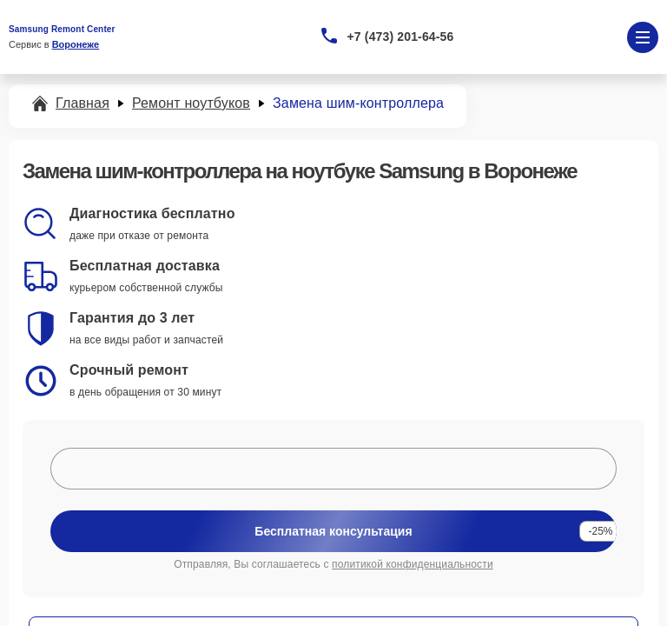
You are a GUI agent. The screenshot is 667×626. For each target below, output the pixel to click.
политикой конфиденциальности (412, 564)
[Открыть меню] (642, 37)
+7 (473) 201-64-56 (400, 36)
